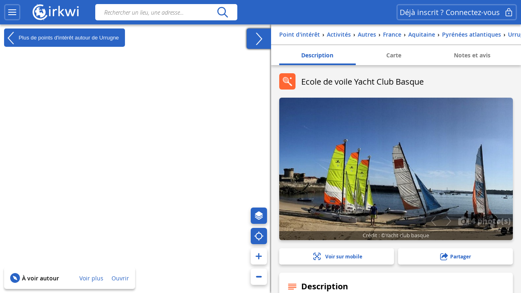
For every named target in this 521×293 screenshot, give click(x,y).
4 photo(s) (484, 220)
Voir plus (91, 278)
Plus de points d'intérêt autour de (61, 37)
